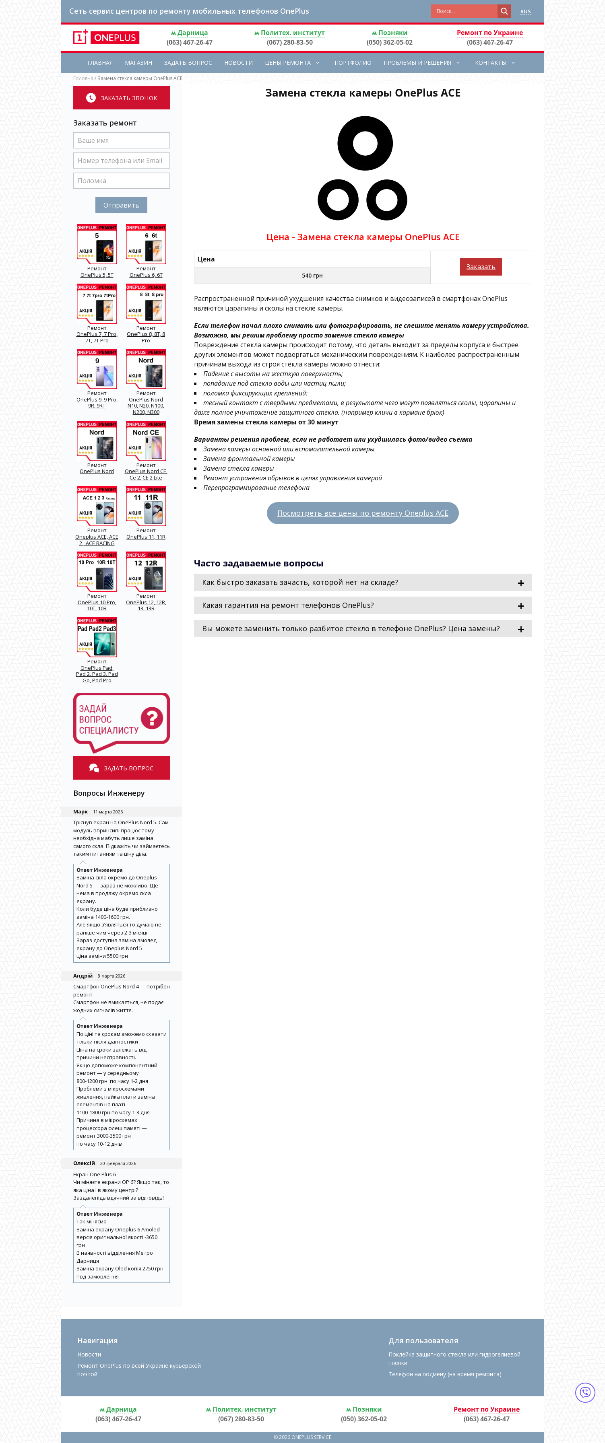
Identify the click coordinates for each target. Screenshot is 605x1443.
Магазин (138, 62)
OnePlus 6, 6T (146, 274)
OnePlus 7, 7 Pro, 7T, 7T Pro (97, 337)
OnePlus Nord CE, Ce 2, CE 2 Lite (146, 474)
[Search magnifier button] (504, 11)
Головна (83, 78)
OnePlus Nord (97, 471)
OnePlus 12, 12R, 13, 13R (146, 605)
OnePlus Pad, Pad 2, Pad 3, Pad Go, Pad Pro (97, 674)
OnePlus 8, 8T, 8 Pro (146, 337)
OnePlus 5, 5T (97, 274)
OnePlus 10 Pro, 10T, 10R (97, 605)
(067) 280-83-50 (290, 42)
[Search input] (466, 11)
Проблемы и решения (426, 63)
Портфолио (353, 62)
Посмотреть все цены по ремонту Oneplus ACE (362, 513)
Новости (238, 62)
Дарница (193, 32)
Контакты (499, 63)
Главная (100, 62)
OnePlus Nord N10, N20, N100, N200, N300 (146, 406)
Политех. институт (293, 32)
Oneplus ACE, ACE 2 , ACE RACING (96, 540)
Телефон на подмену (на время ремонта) (445, 1374)
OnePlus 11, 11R (145, 536)
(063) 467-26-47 (190, 42)
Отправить (121, 205)
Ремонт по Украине (490, 32)
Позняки (393, 32)
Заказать (481, 266)
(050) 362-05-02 (390, 42)
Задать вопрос (188, 62)
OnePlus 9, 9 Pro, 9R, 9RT (97, 403)
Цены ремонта (296, 63)
